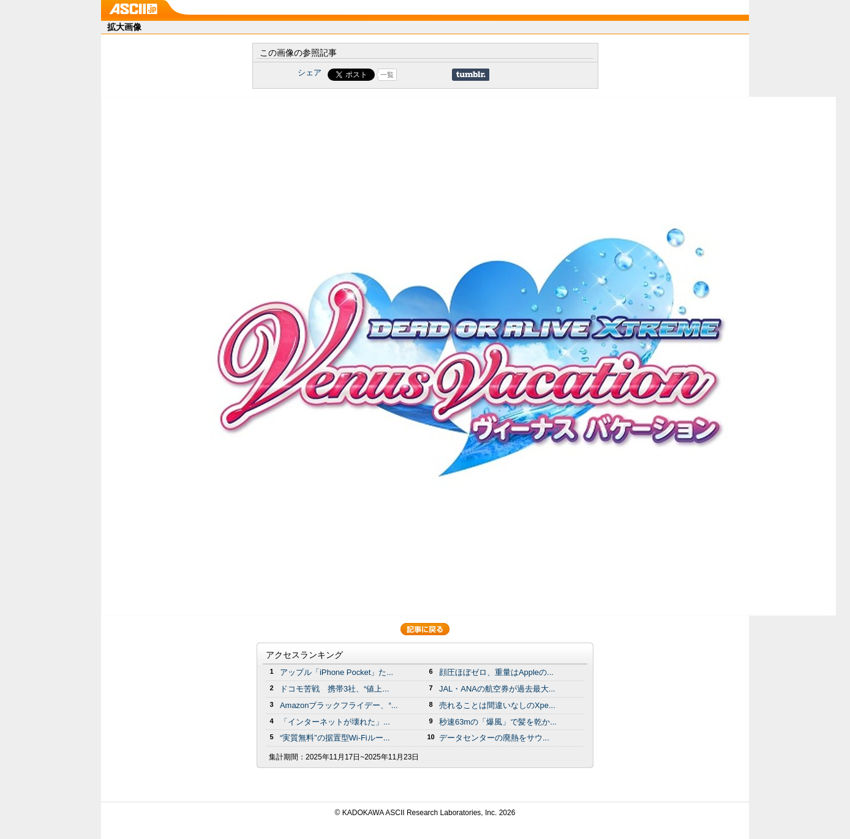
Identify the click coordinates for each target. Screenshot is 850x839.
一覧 (387, 74)
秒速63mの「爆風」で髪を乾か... (498, 721)
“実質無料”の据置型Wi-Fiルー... (335, 737)
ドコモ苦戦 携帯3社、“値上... (334, 688)
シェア (310, 72)
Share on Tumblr (470, 75)
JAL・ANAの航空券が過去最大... (497, 688)
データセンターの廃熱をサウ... (494, 737)
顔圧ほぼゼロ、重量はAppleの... (496, 672)
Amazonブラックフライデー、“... (338, 705)
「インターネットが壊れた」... (335, 721)
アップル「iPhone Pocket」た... (336, 672)
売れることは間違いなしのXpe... (497, 705)
